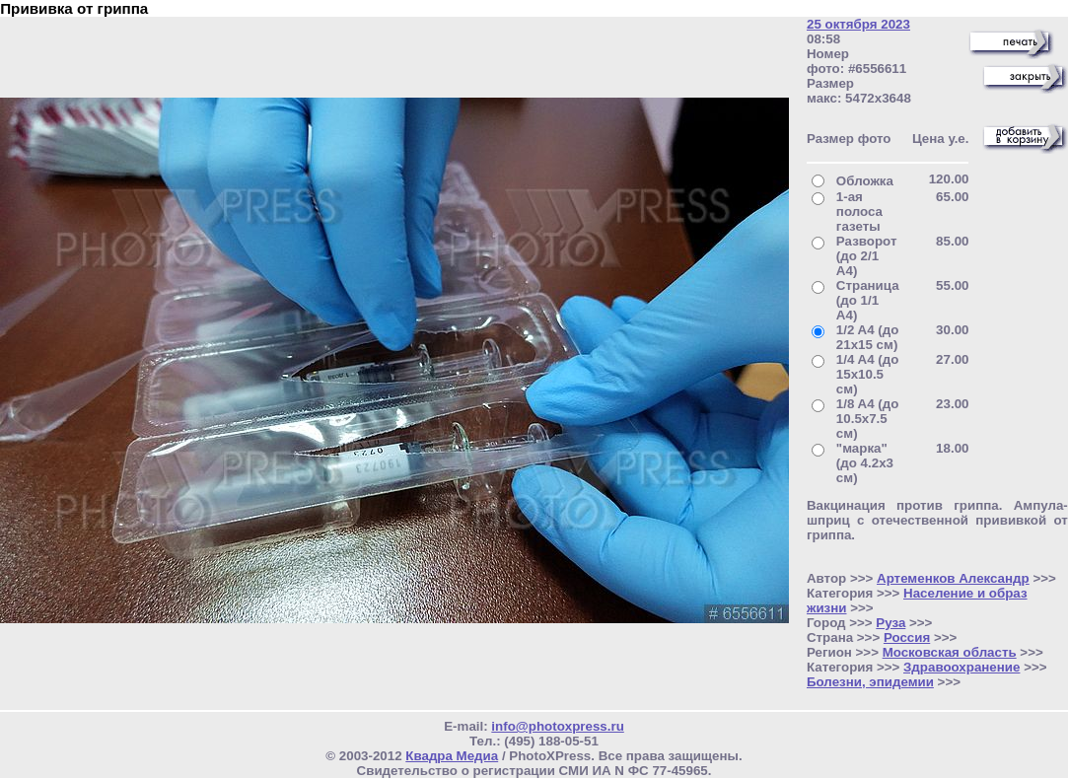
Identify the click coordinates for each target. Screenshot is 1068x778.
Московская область (950, 652)
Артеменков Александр (953, 578)
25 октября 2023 (858, 24)
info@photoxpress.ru (557, 726)
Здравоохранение (961, 667)
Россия (907, 637)
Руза (890, 622)
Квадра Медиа (451, 755)
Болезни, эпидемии (870, 681)
